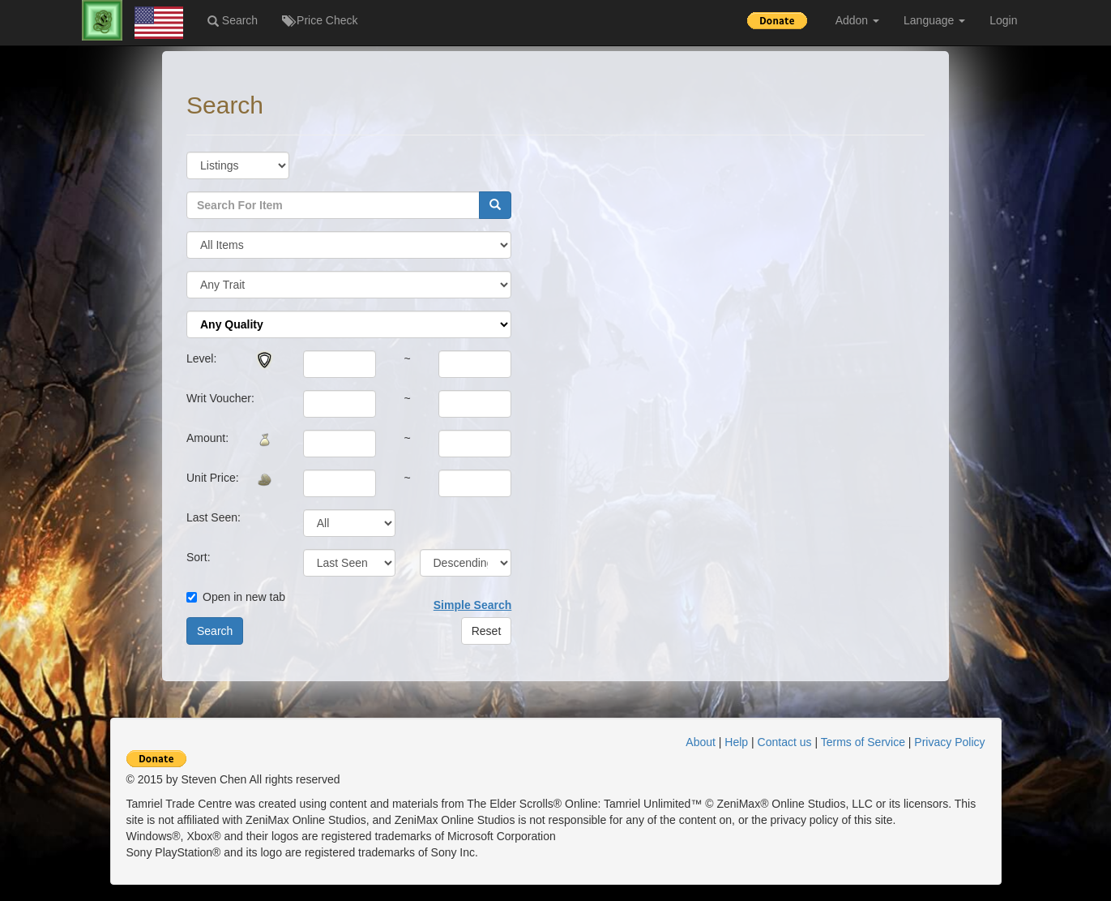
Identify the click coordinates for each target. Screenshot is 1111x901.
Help (736, 742)
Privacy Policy (949, 742)
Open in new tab (235, 596)
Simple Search (473, 605)
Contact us (785, 742)
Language (934, 20)
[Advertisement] (1030, 302)
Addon (857, 20)
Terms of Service (863, 742)
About (701, 742)
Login (1003, 20)
